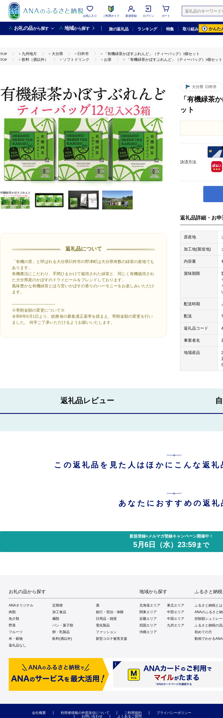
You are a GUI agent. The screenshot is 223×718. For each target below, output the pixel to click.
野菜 (12, 625)
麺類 (55, 619)
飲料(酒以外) (62, 639)
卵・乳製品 (61, 632)
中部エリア (175, 612)
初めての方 (203, 632)
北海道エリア (149, 605)
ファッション (106, 632)
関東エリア (148, 612)
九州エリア (175, 625)
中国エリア (175, 619)
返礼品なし (17, 645)
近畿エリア (148, 619)
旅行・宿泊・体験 (110, 612)
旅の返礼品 (118, 29)
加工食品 (59, 612)
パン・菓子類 (62, 625)
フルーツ (16, 632)
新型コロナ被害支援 (111, 639)
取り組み (190, 29)
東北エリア (175, 605)
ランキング (147, 29)
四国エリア (148, 625)
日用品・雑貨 (106, 619)
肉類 (12, 612)
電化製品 (103, 625)
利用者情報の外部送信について (85, 713)
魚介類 (14, 619)
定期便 (57, 605)
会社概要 (39, 713)
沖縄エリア (148, 632)
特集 (170, 29)
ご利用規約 (133, 713)
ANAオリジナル (21, 605)
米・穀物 (16, 639)
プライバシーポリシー (174, 713)
